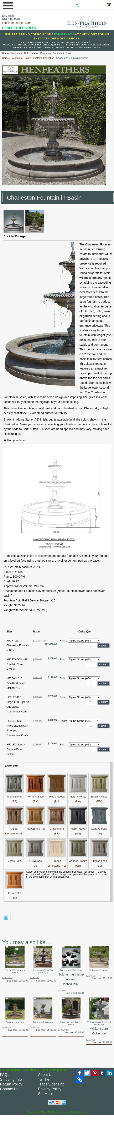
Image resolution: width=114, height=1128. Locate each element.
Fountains (16, 53)
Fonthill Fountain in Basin (15, 971)
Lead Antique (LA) (99, 828)
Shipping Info (11, 1079)
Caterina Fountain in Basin (71, 1023)
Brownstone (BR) (56, 828)
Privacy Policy (49, 1089)
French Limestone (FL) (56, 861)
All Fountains (31, 53)
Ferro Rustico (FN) (35, 796)
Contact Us (9, 1089)
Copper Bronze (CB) (78, 861)
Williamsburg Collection (99, 1031)
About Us (45, 1075)
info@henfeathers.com (16, 22)
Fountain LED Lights (71, 970)
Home (5, 53)
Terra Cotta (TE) (14, 893)
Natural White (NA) (78, 796)
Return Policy (11, 1084)
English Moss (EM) (99, 796)
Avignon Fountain (15, 1022)
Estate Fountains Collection (39, 58)
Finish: (63, 640)
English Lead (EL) (99, 861)
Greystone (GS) (35, 861)
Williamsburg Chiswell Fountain (99, 1023)
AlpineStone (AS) (14, 796)
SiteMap (45, 1094)
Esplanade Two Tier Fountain (43, 971)
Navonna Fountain (43, 1022)
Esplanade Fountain (98, 970)
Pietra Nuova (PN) (56, 796)
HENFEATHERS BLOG (19, 28)
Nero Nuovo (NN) (78, 828)
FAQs (4, 1075)
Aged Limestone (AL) (14, 828)
